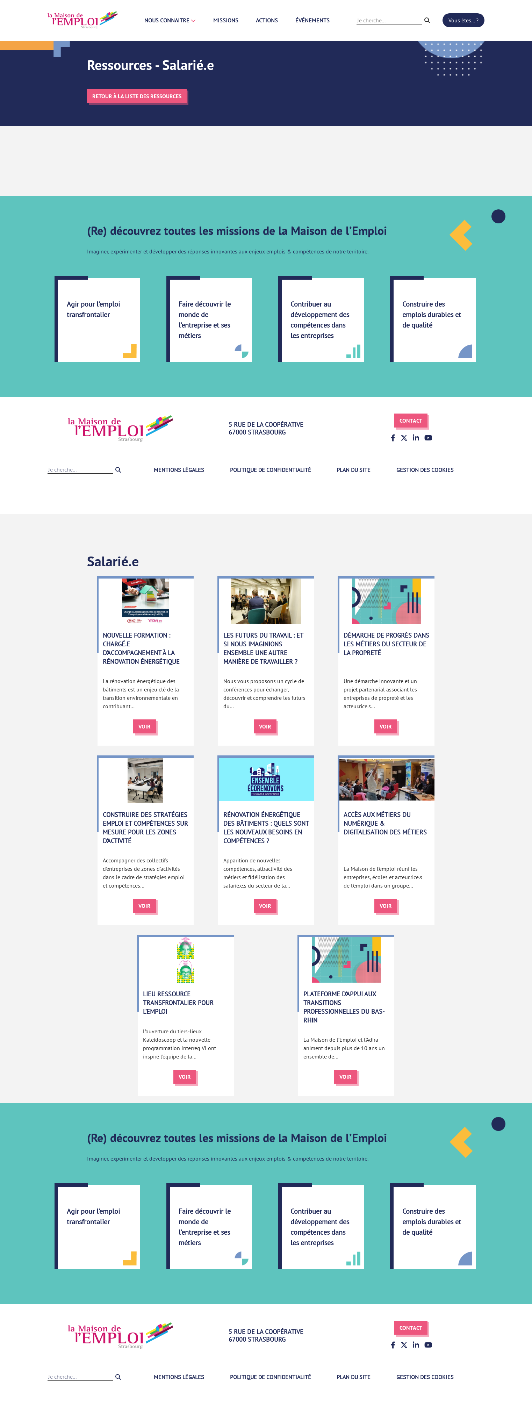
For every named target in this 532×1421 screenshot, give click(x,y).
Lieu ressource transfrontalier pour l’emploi (178, 1002)
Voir (144, 726)
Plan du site (354, 469)
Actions (267, 20)
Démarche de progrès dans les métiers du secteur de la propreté (386, 644)
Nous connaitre (170, 20)
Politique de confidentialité (270, 469)
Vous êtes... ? (463, 20)
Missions (225, 20)
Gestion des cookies (425, 469)
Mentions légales (179, 469)
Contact (411, 420)
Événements (312, 20)
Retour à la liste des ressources (136, 96)
